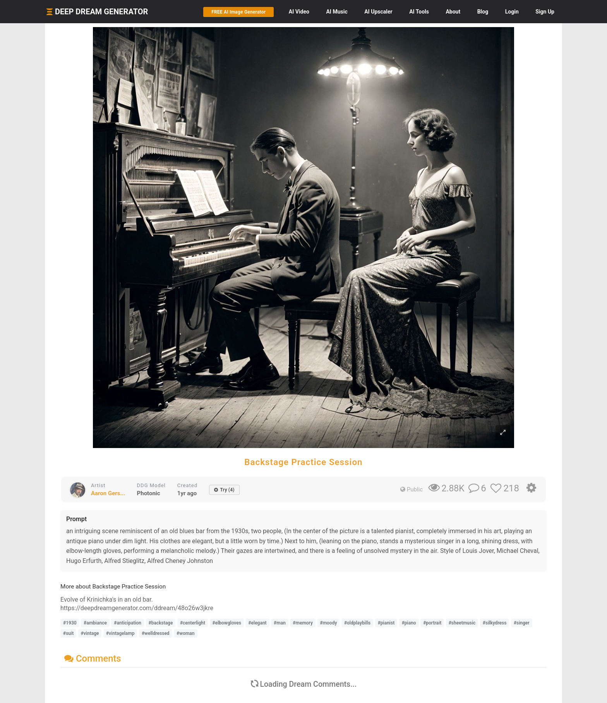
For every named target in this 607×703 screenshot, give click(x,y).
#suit (68, 633)
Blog (483, 12)
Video (299, 12)
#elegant (257, 623)
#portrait (432, 623)
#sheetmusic (462, 623)
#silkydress (495, 623)
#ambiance (95, 623)
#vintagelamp (120, 633)
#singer (522, 623)
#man (280, 623)
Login (512, 12)
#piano (409, 623)
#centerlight (192, 623)
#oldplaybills (357, 623)
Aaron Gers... (108, 493)
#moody (328, 623)
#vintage (90, 633)
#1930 (70, 623)
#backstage (161, 623)
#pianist (386, 623)
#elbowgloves (227, 623)
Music (336, 12)
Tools (419, 12)
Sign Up (544, 12)
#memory (303, 623)
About (453, 12)
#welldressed (156, 633)
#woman (185, 633)
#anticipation (127, 623)
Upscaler (378, 12)
